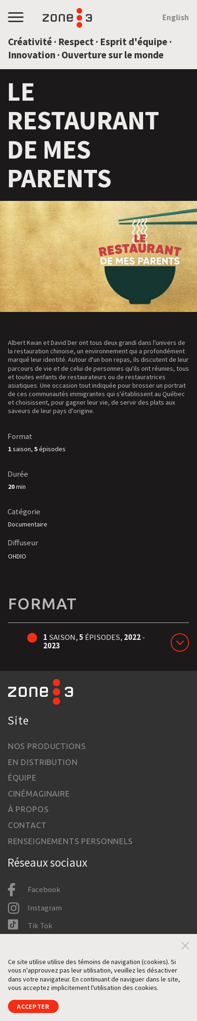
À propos (28, 809)
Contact (27, 825)
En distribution (43, 762)
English (175, 18)
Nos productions (47, 746)
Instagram (45, 907)
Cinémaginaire (39, 793)
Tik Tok (40, 925)
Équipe (22, 777)
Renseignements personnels (70, 841)
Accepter (33, 1006)
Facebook (44, 889)
